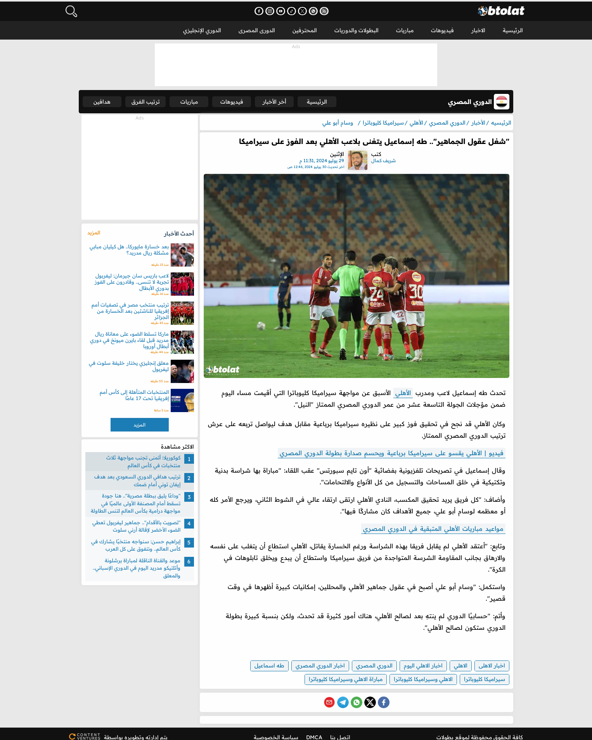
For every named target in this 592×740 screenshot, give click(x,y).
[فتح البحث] (71, 9)
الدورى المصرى (257, 28)
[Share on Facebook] (382, 695)
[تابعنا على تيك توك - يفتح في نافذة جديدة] (297, 10)
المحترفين (305, 28)
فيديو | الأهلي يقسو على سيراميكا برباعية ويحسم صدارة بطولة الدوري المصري (386, 446)
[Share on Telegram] (342, 695)
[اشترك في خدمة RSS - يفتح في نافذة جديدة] (329, 10)
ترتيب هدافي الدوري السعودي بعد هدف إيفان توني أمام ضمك (140, 479)
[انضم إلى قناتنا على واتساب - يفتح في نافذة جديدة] (319, 10)
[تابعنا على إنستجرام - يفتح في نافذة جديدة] (275, 10)
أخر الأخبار (291, 100)
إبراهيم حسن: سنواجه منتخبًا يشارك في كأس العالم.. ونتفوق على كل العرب (138, 544)
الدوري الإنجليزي (202, 28)
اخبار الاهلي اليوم (417, 658)
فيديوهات (442, 28)
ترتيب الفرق (154, 100)
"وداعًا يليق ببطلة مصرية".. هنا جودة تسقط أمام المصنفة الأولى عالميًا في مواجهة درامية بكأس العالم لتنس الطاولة (138, 502)
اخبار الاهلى (486, 658)
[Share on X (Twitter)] (369, 695)
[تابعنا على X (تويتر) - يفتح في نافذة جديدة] (308, 10)
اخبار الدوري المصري (314, 658)
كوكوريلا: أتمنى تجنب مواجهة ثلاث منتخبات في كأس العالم (146, 460)
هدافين (107, 100)
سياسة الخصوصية (276, 730)
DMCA (314, 730)
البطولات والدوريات (356, 28)
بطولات (445, 730)
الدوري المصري (368, 658)
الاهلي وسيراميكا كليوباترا (417, 672)
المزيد (96, 231)
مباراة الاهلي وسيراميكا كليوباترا (340, 672)
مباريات (405, 28)
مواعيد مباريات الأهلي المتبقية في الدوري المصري (427, 521)
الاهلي (455, 658)
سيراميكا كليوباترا (478, 672)
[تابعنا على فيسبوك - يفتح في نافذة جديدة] (264, 10)
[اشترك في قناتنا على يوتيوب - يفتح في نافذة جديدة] (286, 10)
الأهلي (397, 386)
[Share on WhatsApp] (355, 695)
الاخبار (478, 28)
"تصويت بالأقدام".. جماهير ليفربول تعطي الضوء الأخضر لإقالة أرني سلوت (139, 525)
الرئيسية (513, 28)
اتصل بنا (340, 730)
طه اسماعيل (264, 658)
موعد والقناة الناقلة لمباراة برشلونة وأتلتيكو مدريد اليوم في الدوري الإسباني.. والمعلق (139, 566)
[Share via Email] (328, 695)
